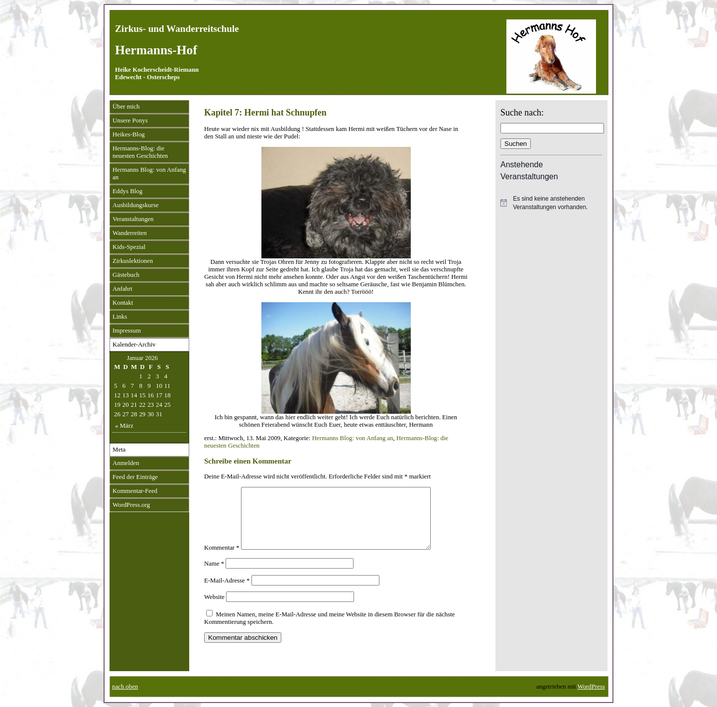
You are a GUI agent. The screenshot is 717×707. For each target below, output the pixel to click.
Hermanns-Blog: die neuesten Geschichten (140, 152)
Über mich (126, 106)
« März (124, 425)
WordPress (591, 686)
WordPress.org (131, 504)
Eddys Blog (127, 191)
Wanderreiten (130, 233)
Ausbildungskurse (135, 205)
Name (214, 575)
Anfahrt (122, 288)
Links (120, 316)
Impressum (127, 330)
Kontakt (123, 302)
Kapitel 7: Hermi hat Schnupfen (265, 113)
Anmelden (126, 463)
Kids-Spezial (129, 246)
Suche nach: (522, 113)
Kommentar (221, 559)
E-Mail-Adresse (226, 592)
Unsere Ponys (130, 120)
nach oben (125, 686)
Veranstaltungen (133, 219)
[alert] (551, 203)
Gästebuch (126, 274)
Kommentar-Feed (135, 490)
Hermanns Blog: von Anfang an (149, 173)
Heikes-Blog (129, 134)
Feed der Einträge (135, 476)
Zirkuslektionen (133, 260)
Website (214, 608)
